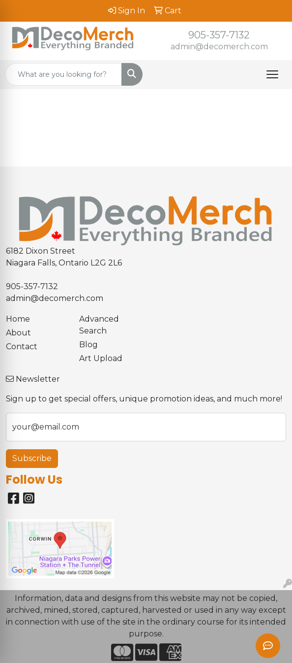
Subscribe (32, 458)
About (18, 332)
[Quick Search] (63, 74)
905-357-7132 (219, 35)
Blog (88, 344)
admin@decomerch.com (219, 46)
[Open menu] (272, 74)
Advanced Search (99, 324)
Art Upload (100, 358)
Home (18, 319)
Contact (21, 346)
